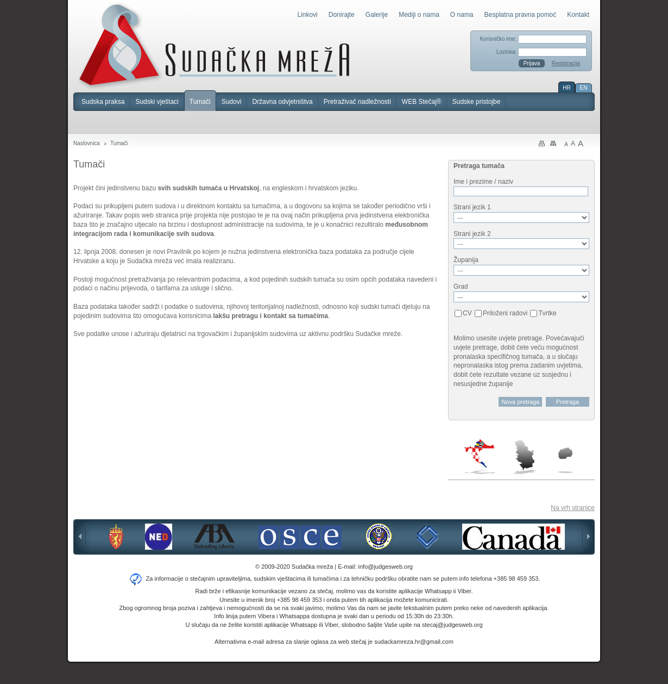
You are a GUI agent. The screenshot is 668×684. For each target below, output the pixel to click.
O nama (462, 14)
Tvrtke (547, 313)
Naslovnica (86, 143)
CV (467, 313)
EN (584, 88)
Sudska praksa (102, 101)
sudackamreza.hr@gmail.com (413, 641)
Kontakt (578, 14)
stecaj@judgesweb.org (452, 624)
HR (566, 88)
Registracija (566, 63)
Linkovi (307, 14)
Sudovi (232, 101)
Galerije (376, 14)
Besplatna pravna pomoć (520, 14)
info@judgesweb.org (385, 566)
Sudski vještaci (156, 101)
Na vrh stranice (573, 508)
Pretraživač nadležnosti (357, 101)
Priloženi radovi (505, 313)
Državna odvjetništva (282, 101)
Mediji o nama (419, 14)
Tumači (200, 101)
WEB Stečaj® (422, 101)
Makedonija (565, 460)
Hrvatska (480, 456)
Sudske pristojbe (476, 101)
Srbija (525, 456)
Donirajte (342, 14)
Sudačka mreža (214, 45)
